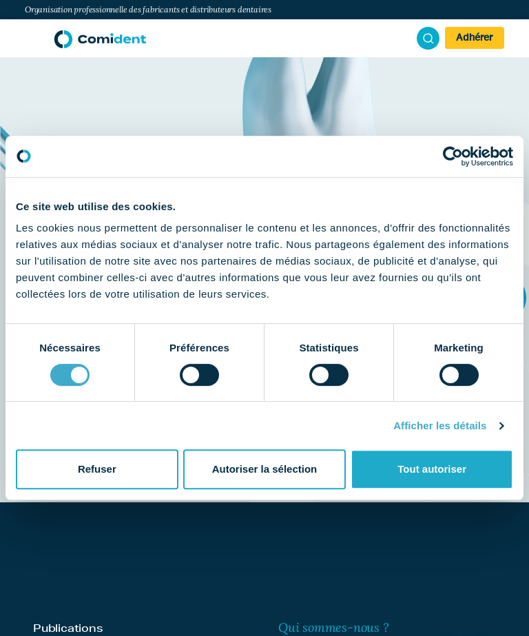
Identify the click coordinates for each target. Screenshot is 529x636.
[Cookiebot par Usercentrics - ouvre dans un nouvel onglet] (453, 156)
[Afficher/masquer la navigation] (32, 38)
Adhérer (474, 38)
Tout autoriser (431, 469)
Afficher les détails (439, 425)
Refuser (97, 469)
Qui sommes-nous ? (333, 627)
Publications (68, 628)
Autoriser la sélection (265, 469)
